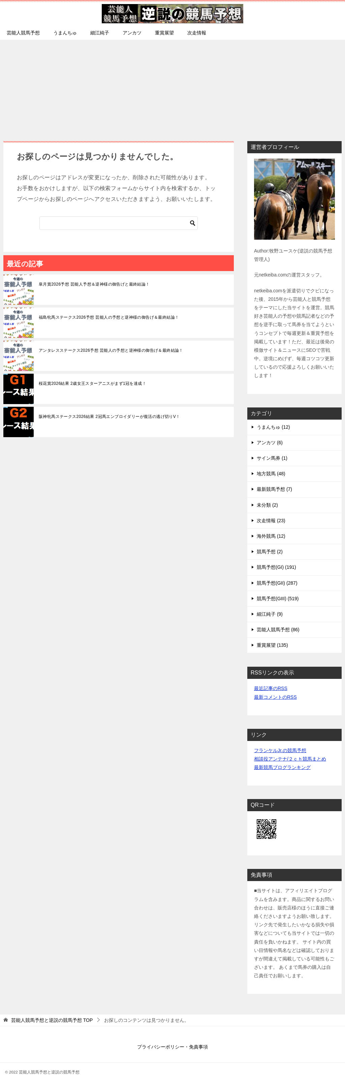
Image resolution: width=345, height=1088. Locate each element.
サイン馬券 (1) (272, 458)
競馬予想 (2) (270, 551)
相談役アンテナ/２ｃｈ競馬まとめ (290, 759)
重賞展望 (164, 32)
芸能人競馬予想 (23, 32)
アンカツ (132, 32)
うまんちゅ (65, 32)
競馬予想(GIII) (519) (278, 598)
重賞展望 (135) (272, 645)
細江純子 (99, 32)
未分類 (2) (267, 505)
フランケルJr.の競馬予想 (280, 750)
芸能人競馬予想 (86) (278, 629)
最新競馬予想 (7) (274, 489)
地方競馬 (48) (271, 473)
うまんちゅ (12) (273, 427)
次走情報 (196, 32)
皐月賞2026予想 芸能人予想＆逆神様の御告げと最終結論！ (94, 284)
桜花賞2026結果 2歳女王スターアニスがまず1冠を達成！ (92, 383)
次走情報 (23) (271, 520)
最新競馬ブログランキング (282, 767)
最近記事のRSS (270, 688)
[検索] (118, 223)
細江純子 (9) (270, 614)
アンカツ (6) (270, 442)
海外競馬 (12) (271, 536)
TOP (52, 1020)
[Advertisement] (172, 87)
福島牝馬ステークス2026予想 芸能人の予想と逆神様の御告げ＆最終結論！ (109, 317)
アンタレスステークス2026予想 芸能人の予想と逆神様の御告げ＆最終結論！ (111, 350)
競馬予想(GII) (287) (277, 583)
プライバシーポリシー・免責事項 (172, 1047)
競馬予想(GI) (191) (276, 567)
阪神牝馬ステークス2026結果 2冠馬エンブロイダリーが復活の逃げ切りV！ (109, 416)
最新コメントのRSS (275, 697)
